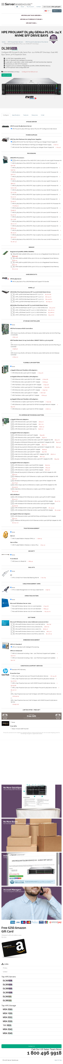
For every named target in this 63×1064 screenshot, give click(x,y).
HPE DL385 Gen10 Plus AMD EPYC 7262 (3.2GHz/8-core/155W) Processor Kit (38, 160)
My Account (30, 6)
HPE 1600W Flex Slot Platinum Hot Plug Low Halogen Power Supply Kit (33, 147)
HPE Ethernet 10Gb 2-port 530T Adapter (26, 435)
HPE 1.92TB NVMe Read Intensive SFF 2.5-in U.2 (29, 294)
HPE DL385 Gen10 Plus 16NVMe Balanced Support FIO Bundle (30, 281)
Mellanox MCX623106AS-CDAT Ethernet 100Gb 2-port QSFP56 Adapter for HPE (38, 520)
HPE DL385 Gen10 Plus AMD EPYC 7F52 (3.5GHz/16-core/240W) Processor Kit (35, 212)
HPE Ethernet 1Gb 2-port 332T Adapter (26, 424)
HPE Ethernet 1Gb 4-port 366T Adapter (26, 426)
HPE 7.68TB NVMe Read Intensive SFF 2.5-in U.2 (30, 299)
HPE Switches (31, 23)
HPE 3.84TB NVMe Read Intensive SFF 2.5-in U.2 (30, 297)
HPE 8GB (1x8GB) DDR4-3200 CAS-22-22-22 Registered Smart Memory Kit (37, 254)
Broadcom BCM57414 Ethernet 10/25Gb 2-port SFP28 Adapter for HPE (35, 480)
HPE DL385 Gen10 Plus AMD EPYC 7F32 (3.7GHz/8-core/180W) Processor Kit (34, 199)
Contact (38, 6)
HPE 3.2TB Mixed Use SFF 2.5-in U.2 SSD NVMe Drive (31, 312)
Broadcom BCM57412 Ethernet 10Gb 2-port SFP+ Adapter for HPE (34, 459)
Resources (35, 115)
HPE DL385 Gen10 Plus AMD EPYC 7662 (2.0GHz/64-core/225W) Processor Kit (35, 230)
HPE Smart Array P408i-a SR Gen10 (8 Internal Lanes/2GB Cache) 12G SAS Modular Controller (35, 354)
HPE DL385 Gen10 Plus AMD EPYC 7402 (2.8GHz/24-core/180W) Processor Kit (35, 190)
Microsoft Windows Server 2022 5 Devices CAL (29, 626)
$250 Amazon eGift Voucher (20, 728)
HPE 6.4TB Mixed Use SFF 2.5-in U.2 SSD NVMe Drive (31, 315)
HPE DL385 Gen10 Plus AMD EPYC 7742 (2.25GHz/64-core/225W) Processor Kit (35, 235)
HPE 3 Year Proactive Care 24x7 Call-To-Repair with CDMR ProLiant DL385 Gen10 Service (34, 701)
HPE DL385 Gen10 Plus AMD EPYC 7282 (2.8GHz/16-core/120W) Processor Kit (35, 172)
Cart (55, 11)
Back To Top (58, 1060)
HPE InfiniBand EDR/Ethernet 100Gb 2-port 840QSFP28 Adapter (34, 510)
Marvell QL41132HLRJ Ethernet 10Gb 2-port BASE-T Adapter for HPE (34, 447)
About (22, 6)
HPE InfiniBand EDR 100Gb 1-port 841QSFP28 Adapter (31, 507)
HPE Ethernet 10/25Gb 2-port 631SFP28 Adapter (29, 465)
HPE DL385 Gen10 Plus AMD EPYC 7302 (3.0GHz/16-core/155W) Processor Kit (35, 181)
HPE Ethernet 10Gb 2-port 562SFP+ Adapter (27, 452)
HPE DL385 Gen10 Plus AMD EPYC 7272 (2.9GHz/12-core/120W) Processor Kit (35, 167)
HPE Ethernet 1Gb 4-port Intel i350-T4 (26, 429)
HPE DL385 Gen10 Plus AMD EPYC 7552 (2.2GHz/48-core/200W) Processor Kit (35, 221)
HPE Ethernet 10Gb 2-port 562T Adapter (26, 456)
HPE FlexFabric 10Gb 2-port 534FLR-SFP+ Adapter (26, 384)
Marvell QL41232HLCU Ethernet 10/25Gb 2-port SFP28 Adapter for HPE (35, 472)
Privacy (5, 968)
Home (3, 42)
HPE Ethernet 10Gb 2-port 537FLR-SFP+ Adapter (26, 390)
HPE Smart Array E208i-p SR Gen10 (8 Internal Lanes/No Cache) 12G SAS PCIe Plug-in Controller (36, 345)
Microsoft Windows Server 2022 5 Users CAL (28, 629)
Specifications (16, 115)
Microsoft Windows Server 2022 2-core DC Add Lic (30, 631)
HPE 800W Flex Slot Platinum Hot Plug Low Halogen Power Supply (32, 144)
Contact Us (31, 1046)
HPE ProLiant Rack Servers (31, 15)
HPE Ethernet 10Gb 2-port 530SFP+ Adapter (27, 437)
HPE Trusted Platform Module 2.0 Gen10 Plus (25, 545)
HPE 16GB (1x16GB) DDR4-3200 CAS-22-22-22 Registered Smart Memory (37, 258)
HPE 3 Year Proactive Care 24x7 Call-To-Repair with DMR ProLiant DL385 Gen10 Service (36, 694)
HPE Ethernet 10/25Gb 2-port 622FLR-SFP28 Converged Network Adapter (33, 404)
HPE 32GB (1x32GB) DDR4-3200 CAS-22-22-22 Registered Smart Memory (37, 262)
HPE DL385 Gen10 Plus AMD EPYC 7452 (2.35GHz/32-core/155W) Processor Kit (35, 185)
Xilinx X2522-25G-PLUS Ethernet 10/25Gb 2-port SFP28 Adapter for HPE (36, 485)
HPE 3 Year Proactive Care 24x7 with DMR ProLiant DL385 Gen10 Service (33, 678)
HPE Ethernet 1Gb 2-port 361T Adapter (26, 421)
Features (25, 115)
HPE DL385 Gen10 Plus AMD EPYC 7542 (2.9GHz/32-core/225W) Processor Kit (35, 194)
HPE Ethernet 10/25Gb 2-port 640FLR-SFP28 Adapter (28, 401)
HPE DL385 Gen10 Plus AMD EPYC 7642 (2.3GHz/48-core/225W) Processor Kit (35, 226)
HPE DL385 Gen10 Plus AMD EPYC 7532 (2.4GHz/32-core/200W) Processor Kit (35, 217)
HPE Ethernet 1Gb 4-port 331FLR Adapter (24, 373)
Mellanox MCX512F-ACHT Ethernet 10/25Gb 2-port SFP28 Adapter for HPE (36, 476)
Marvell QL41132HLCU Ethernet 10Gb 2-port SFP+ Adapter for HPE (34, 440)
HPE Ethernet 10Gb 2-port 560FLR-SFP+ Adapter (26, 379)
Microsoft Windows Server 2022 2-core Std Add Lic (30, 624)
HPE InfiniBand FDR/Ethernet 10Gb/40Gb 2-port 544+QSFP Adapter (35, 503)
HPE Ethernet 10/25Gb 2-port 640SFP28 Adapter (29, 467)
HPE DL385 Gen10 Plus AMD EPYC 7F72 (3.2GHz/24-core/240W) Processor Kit (35, 208)
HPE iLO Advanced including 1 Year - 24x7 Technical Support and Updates (33, 653)
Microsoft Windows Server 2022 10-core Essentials (26, 606)
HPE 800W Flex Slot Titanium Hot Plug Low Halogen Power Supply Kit (36, 142)
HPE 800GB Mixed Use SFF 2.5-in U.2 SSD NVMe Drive (32, 307)
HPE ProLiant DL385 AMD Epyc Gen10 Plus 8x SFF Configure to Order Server (34, 129)
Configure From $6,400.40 (30, 71)
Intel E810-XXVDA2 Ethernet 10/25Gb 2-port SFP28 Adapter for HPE (35, 489)
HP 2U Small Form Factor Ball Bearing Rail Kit (25, 577)
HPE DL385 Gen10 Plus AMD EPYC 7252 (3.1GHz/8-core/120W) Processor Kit (34, 163)
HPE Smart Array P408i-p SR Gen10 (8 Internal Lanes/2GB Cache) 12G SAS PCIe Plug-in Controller (36, 334)
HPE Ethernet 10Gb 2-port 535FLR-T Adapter (25, 392)
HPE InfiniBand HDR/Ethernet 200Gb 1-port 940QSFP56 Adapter (34, 501)
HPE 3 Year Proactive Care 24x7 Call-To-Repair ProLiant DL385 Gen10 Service (34, 687)
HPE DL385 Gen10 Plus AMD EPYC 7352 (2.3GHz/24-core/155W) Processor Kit (35, 176)
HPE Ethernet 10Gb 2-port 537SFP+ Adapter (27, 444)
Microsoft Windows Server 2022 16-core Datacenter (27, 611)
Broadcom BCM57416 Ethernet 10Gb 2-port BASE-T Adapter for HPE (34, 442)
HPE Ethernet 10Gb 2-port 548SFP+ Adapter (27, 449)
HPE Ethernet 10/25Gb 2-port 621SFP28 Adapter (29, 470)
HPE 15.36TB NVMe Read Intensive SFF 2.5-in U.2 (30, 301)
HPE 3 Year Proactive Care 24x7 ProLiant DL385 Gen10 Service (30, 676)
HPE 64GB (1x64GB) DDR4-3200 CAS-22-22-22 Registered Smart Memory (37, 266)
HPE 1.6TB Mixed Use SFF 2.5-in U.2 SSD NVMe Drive (31, 310)
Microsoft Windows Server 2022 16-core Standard (26, 608)
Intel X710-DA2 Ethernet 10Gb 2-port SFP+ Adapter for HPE (32, 454)
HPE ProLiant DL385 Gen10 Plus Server (36, 42)
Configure (6, 115)
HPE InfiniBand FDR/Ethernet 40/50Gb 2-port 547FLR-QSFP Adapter (35, 497)
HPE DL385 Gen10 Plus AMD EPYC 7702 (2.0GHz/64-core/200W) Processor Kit (35, 239)
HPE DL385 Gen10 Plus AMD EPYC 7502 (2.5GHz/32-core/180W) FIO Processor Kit (36, 203)
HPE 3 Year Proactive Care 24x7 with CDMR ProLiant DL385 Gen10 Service (33, 683)
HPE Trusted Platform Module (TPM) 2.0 (23, 538)
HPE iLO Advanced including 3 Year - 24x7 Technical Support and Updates (33, 658)
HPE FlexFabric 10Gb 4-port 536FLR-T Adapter (25, 395)
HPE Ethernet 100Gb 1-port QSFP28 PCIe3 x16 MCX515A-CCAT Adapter (35, 516)
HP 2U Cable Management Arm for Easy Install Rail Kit (27, 589)
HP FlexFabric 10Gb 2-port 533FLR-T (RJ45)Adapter (27, 387)
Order (42, 115)
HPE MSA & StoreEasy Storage (31, 19)
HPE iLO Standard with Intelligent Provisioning (25, 647)
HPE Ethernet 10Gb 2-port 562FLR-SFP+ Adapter (26, 382)
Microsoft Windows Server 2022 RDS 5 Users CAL (30, 634)
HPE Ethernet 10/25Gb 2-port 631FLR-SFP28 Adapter (27, 409)
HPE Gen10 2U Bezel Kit (19, 561)
